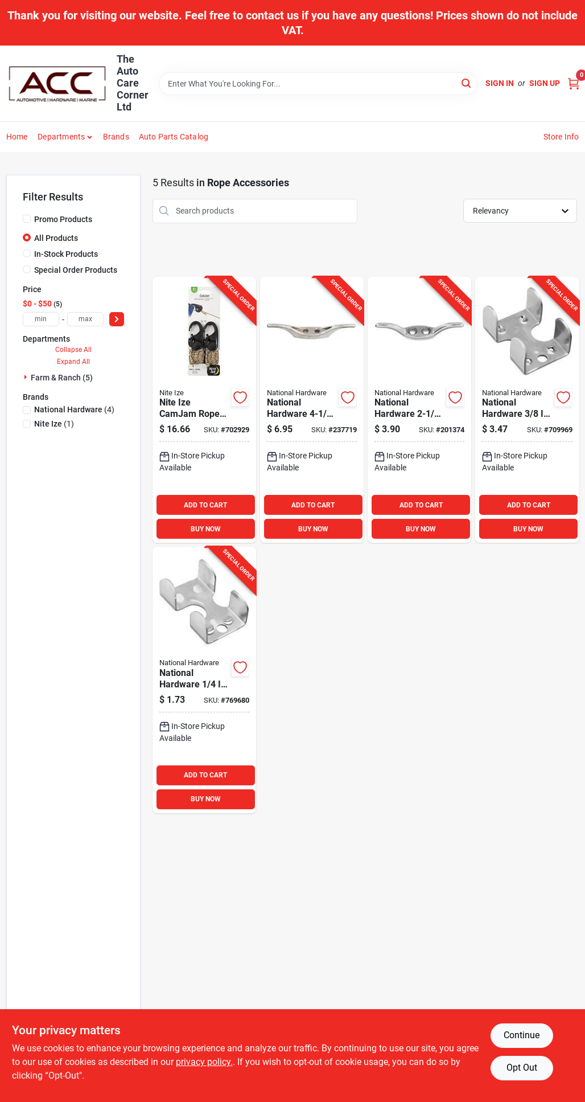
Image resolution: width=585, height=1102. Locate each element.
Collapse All (73, 350)
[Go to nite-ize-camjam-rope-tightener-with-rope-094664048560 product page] (204, 410)
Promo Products (63, 219)
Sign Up (544, 83)
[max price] (85, 319)
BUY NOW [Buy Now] (206, 529)
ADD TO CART (205, 505)
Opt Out (521, 1067)
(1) (54, 423)
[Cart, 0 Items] (573, 83)
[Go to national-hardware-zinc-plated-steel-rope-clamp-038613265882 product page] (527, 410)
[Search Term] (318, 83)
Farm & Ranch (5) (62, 377)
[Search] (467, 82)
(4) (74, 409)
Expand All (73, 362)
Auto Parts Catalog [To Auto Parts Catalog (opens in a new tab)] (174, 136)
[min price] (41, 319)
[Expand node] (26, 377)
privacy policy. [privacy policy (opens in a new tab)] (204, 1061)
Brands (116, 136)
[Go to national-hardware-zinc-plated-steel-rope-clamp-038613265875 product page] (204, 680)
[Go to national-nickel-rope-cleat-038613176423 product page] (419, 410)
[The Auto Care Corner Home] (57, 83)
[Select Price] (116, 319)
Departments (61, 136)
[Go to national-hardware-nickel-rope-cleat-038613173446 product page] (312, 410)
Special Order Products (75, 270)
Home (17, 136)
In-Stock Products (66, 254)
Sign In (499, 83)
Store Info (561, 136)
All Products (56, 238)
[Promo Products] (27, 219)
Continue (521, 1035)
